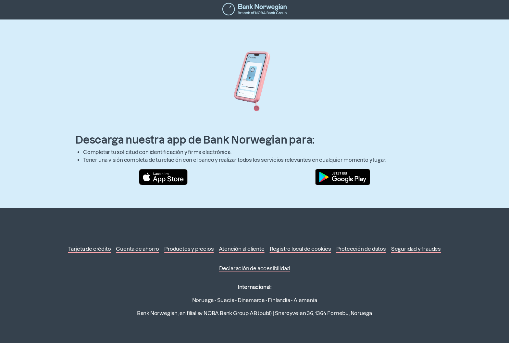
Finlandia (279, 300)
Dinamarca (251, 300)
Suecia (225, 300)
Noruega (203, 300)
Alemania (305, 300)
